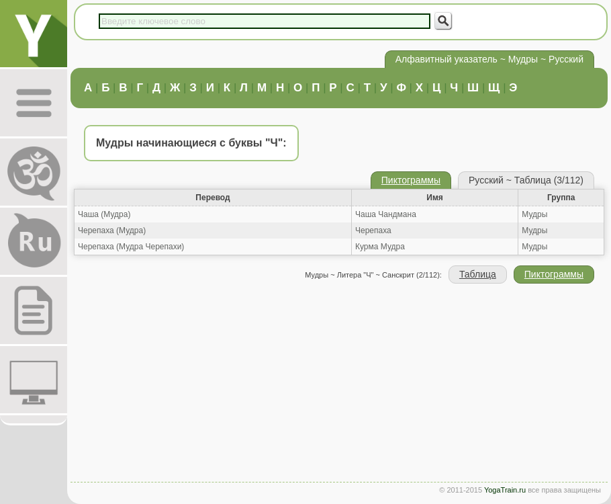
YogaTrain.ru (505, 490)
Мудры (534, 214)
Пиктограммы (410, 180)
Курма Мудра (380, 246)
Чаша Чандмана (385, 214)
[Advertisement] (339, 384)
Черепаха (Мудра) (112, 230)
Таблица (477, 274)
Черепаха (373, 230)
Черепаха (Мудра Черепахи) (131, 246)
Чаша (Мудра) (104, 214)
